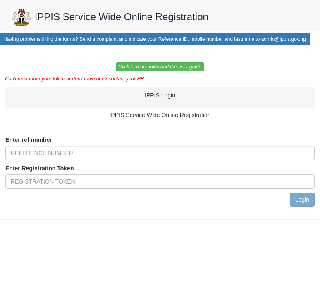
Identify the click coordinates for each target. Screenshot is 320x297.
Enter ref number (28, 140)
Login (302, 199)
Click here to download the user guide (160, 67)
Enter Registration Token (39, 168)
